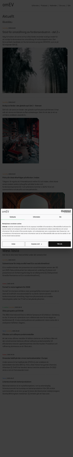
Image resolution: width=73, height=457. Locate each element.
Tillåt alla (59, 244)
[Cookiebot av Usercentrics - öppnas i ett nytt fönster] (62, 211)
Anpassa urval (36, 244)
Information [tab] (36, 217)
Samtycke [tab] (13, 217)
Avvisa (13, 244)
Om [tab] (60, 217)
